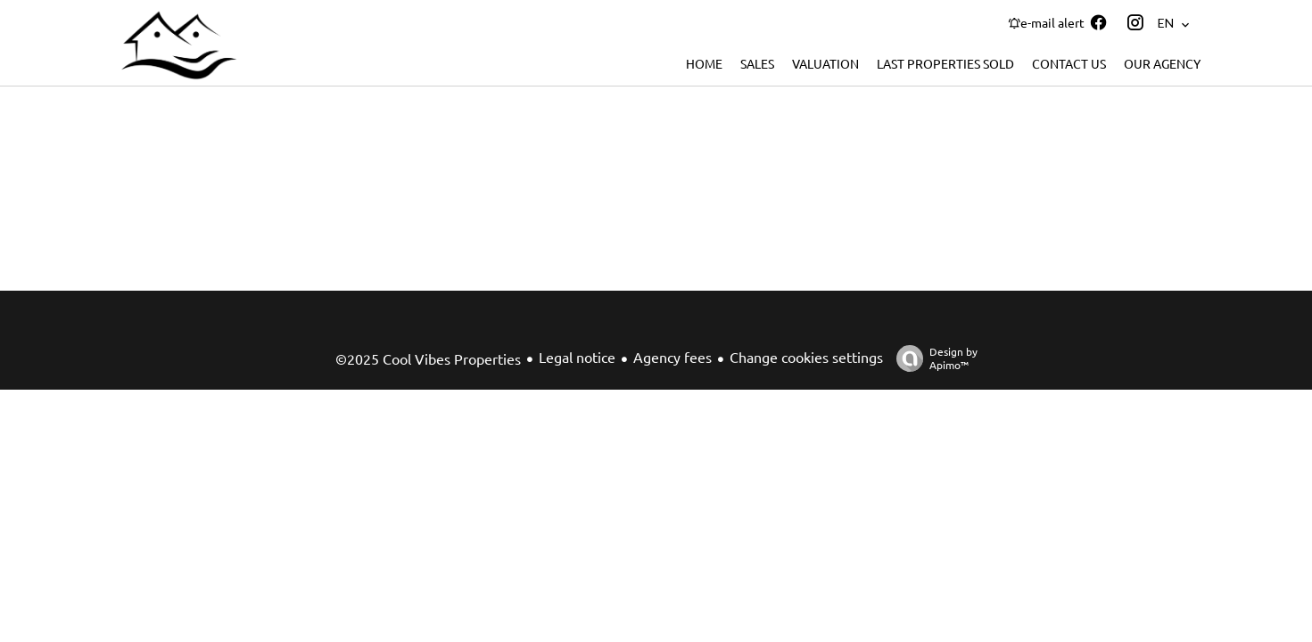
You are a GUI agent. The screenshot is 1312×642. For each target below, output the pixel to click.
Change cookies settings (806, 357)
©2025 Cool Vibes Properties (428, 358)
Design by (932, 358)
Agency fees (672, 357)
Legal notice (577, 357)
